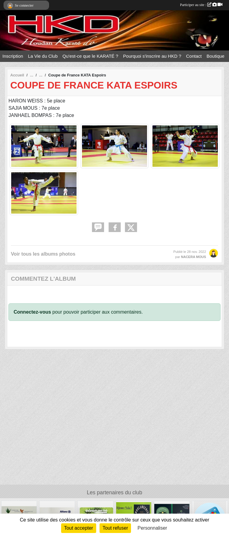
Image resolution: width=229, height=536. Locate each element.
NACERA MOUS (193, 257)
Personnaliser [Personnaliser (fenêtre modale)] (152, 528)
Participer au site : (201, 5)
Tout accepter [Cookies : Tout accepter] (78, 528)
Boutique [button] (215, 56)
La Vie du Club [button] (42, 56)
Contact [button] (194, 56)
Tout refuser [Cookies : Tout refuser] (115, 528)
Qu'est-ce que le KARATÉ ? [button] (90, 56)
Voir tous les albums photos (43, 254)
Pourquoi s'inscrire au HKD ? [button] (152, 56)
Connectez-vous (32, 312)
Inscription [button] (12, 56)
